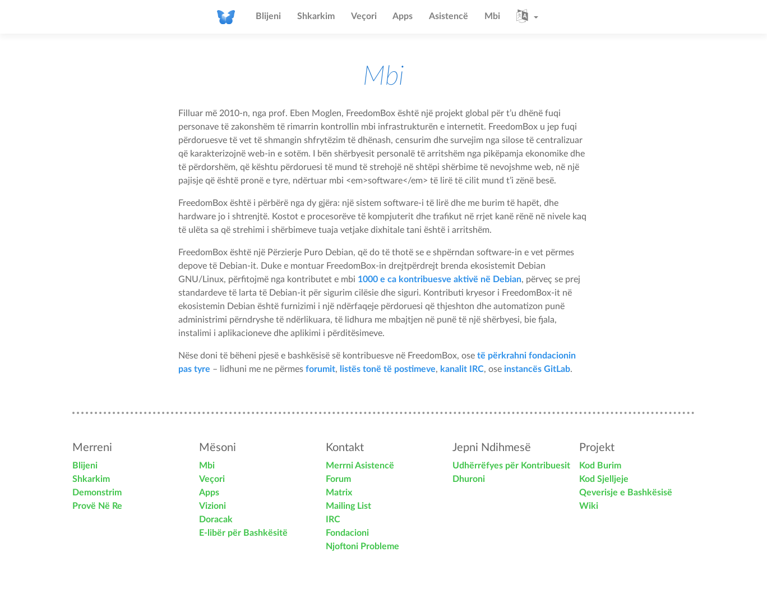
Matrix (339, 492)
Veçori (364, 16)
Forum (338, 479)
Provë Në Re (97, 506)
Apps (402, 16)
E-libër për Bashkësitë (243, 532)
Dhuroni (468, 479)
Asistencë (448, 16)
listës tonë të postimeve (388, 369)
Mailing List (348, 506)
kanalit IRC (462, 369)
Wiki (588, 506)
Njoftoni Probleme (362, 546)
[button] (527, 17)
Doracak (216, 519)
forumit (320, 369)
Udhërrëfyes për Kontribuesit (511, 465)
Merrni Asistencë (360, 465)
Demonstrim (97, 492)
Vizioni (212, 506)
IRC (333, 519)
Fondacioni (347, 532)
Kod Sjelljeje (604, 479)
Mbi (492, 16)
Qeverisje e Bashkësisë (625, 492)
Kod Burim (600, 465)
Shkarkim (316, 16)
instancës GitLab (537, 369)
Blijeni (268, 16)
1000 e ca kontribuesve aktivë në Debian (439, 279)
